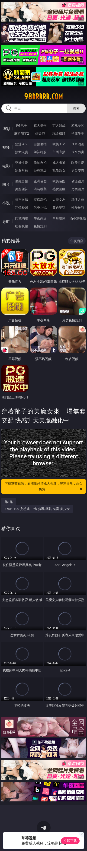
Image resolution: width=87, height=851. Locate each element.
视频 (6, 147)
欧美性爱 (77, 162)
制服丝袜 (21, 170)
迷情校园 (21, 207)
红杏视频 (21, 226)
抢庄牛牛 (77, 133)
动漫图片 (77, 181)
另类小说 (40, 207)
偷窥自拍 (21, 181)
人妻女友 (58, 199)
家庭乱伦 (40, 199)
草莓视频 (58, 218)
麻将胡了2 (21, 133)
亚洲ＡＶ (21, 144)
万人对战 (58, 125)
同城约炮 (21, 218)
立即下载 (70, 840)
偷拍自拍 (40, 162)
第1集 (9, 502)
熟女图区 (58, 189)
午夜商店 (40, 218)
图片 (6, 184)
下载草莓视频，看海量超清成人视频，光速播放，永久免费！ (44, 486)
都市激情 (21, 199)
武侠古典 (77, 199)
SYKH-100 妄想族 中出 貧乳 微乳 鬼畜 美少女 (37, 508)
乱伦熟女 (58, 170)
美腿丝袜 (21, 189)
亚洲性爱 (21, 162)
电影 (6, 165)
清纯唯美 (40, 189)
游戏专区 (77, 125)
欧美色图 (58, 181)
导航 (6, 221)
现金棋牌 (58, 133)
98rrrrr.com (43, 96)
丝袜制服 (40, 152)
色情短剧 (40, 226)
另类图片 (77, 189)
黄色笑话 (58, 207)
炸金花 (40, 133)
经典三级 (40, 170)
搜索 (76, 108)
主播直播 (58, 152)
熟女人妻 (21, 152)
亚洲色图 (40, 181)
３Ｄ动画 (77, 144)
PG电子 (21, 125)
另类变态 (77, 170)
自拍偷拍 (40, 144)
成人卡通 (58, 162)
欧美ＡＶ (58, 144)
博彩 (6, 128)
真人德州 (40, 125)
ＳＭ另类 (77, 152)
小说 (6, 203)
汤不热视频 (78, 218)
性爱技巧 (77, 207)
